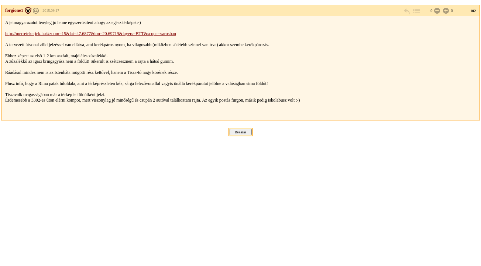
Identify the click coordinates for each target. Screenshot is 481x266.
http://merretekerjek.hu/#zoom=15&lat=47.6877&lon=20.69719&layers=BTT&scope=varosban (90, 33)
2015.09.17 (50, 10)
